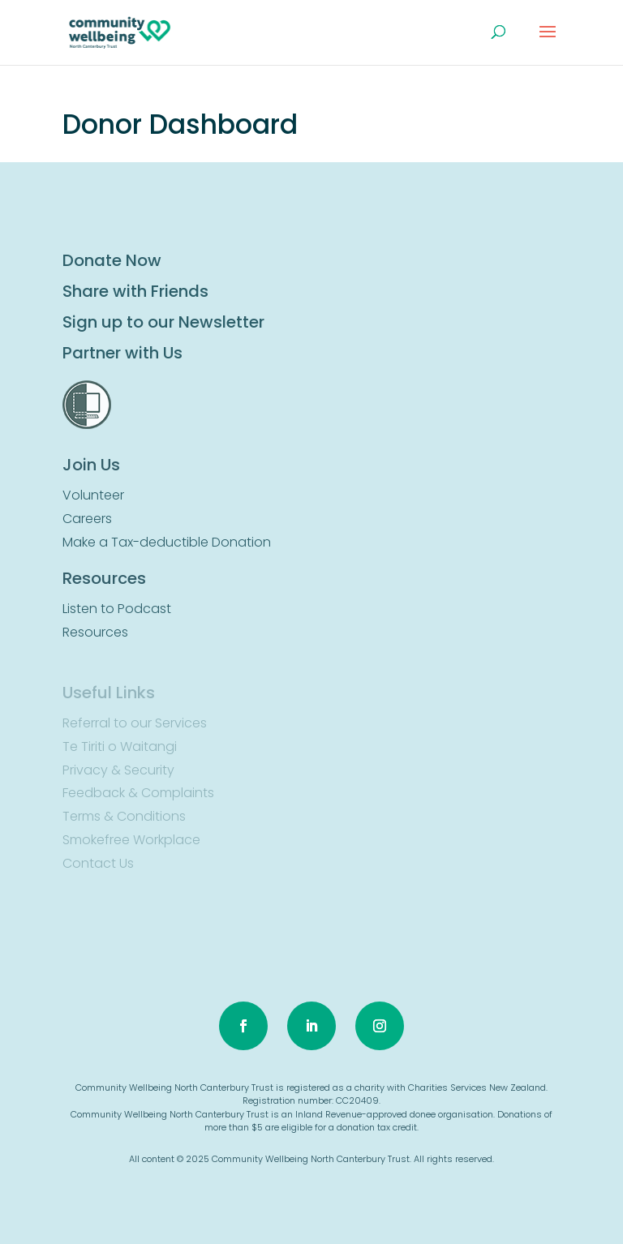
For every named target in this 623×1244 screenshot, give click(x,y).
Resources (95, 632)
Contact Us (98, 863)
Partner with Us (122, 352)
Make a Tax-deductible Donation (166, 542)
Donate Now (111, 260)
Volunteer (93, 495)
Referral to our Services (134, 723)
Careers (87, 518)
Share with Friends (135, 291)
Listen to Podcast (116, 608)
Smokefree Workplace (131, 839)
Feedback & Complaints (138, 792)
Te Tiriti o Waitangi (119, 746)
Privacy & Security (118, 770)
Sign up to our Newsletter (163, 322)
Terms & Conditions (124, 816)
